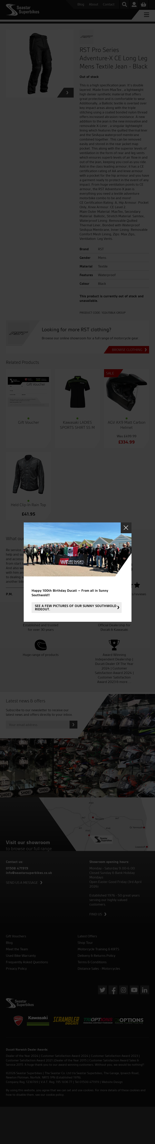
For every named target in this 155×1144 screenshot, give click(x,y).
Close (126, 527)
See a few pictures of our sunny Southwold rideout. (75, 607)
